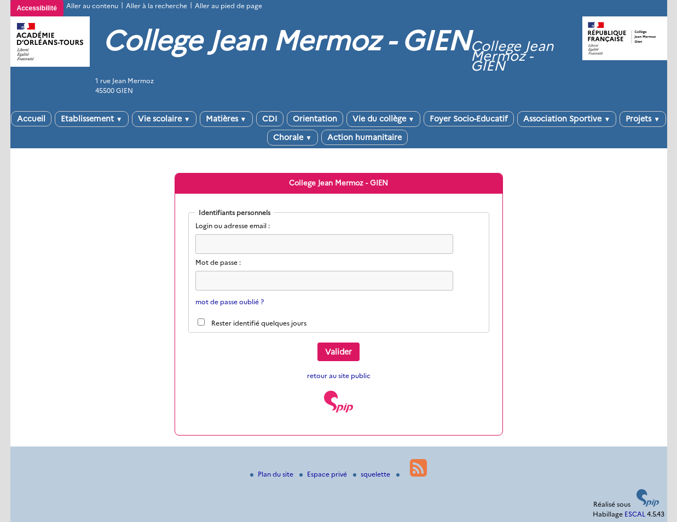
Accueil (31, 119)
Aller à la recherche (156, 6)
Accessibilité (37, 8)
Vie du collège (383, 119)
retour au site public (339, 376)
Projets (643, 119)
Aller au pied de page (228, 6)
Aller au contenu (92, 6)
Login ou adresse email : (232, 226)
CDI (269, 119)
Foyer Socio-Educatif (469, 119)
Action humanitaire (364, 137)
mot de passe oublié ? (229, 302)
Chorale (292, 137)
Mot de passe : (218, 262)
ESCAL (634, 514)
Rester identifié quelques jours (258, 323)
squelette (372, 474)
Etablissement (92, 119)
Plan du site (272, 474)
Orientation (315, 119)
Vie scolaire (164, 119)
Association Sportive (566, 119)
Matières (226, 119)
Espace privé (324, 474)
